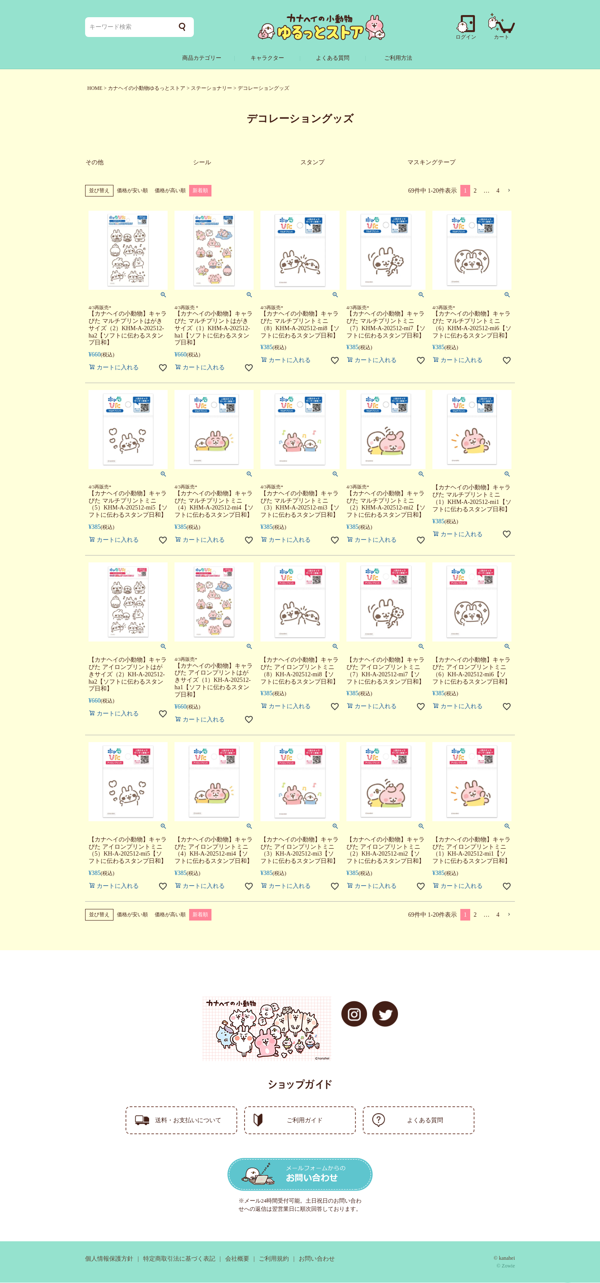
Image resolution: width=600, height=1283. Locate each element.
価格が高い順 (170, 191)
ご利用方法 (398, 58)
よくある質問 (332, 58)
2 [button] (475, 191)
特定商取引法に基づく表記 (179, 1259)
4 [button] (497, 191)
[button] (509, 191)
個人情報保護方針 (109, 1259)
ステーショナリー (211, 88)
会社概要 (237, 1259)
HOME (94, 88)
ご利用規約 (274, 1259)
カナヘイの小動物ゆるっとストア (146, 88)
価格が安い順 (132, 191)
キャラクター (267, 58)
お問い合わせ (317, 1259)
